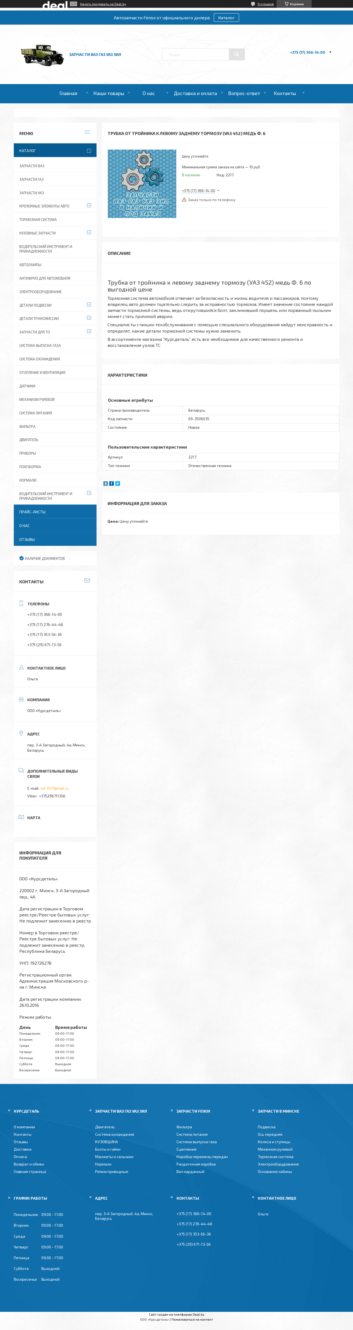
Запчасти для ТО (34, 332)
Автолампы (30, 265)
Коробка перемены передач (202, 1156)
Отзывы (27, 539)
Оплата (20, 1156)
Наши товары (108, 93)
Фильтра (27, 426)
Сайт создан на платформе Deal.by (176, 1314)
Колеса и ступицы (274, 1141)
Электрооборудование (40, 292)
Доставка (22, 1149)
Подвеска (267, 1126)
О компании (24, 1126)
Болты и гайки (108, 1149)
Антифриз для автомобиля (44, 278)
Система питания (35, 413)
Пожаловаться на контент (192, 1319)
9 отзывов (266, 4)
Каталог (226, 17)
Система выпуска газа (40, 345)
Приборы (27, 453)
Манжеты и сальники (114, 1156)
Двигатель (28, 440)
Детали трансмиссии (39, 318)
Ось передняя (270, 1134)
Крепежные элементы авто (44, 206)
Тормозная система (38, 219)
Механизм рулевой (37, 399)
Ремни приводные (111, 1171)
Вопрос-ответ (244, 93)
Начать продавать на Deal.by (103, 4)
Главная (68, 93)
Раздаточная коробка (196, 1164)
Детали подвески (35, 305)
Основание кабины (275, 1171)
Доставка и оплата (195, 93)
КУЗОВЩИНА (106, 1141)
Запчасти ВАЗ (31, 166)
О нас (149, 93)
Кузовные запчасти (37, 233)
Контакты (285, 93)
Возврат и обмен (29, 1164)
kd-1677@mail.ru (55, 788)
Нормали (27, 480)
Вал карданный (190, 1171)
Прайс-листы (32, 511)
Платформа (30, 467)
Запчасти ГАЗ (31, 179)
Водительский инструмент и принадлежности (45, 248)
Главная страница (30, 1171)
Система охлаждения (39, 359)
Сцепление (186, 1149)
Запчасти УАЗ (31, 193)
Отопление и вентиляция (42, 372)
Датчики (27, 386)
